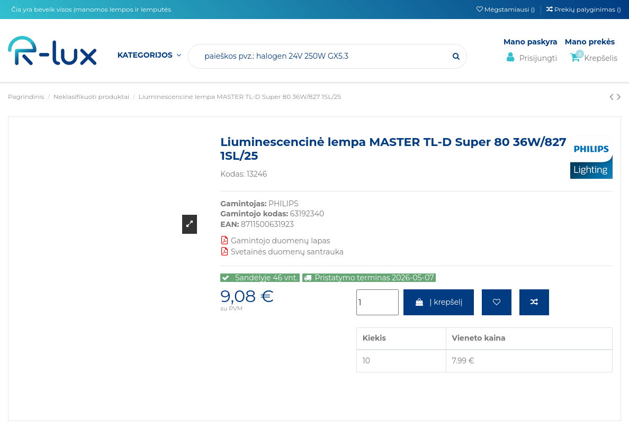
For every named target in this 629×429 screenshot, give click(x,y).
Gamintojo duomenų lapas (275, 240)
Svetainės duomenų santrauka (282, 252)
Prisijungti (530, 57)
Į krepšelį (439, 302)
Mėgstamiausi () (507, 9)
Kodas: (232, 174)
